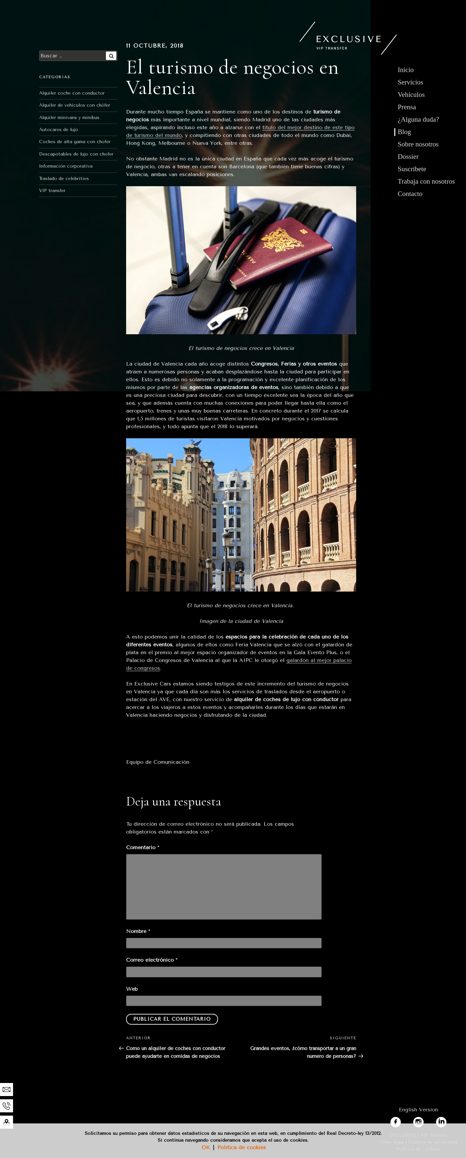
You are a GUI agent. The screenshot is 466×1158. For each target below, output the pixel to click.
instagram (425, 1121)
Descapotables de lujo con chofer (76, 154)
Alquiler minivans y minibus (69, 117)
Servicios (410, 82)
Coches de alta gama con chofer (74, 141)
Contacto (410, 194)
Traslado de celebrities (64, 178)
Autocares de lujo (58, 129)
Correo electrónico (151, 960)
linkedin (446, 1121)
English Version (418, 1109)
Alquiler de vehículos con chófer (74, 105)
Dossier (408, 156)
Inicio (406, 70)
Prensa (407, 107)
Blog (404, 132)
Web (132, 989)
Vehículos (411, 94)
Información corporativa (66, 166)
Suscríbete (412, 169)
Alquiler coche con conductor (72, 93)
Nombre (138, 931)
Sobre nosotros (418, 144)
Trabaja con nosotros (426, 181)
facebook (401, 1121)
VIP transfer (52, 190)
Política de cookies (241, 1147)
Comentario (142, 847)
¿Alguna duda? (418, 119)
